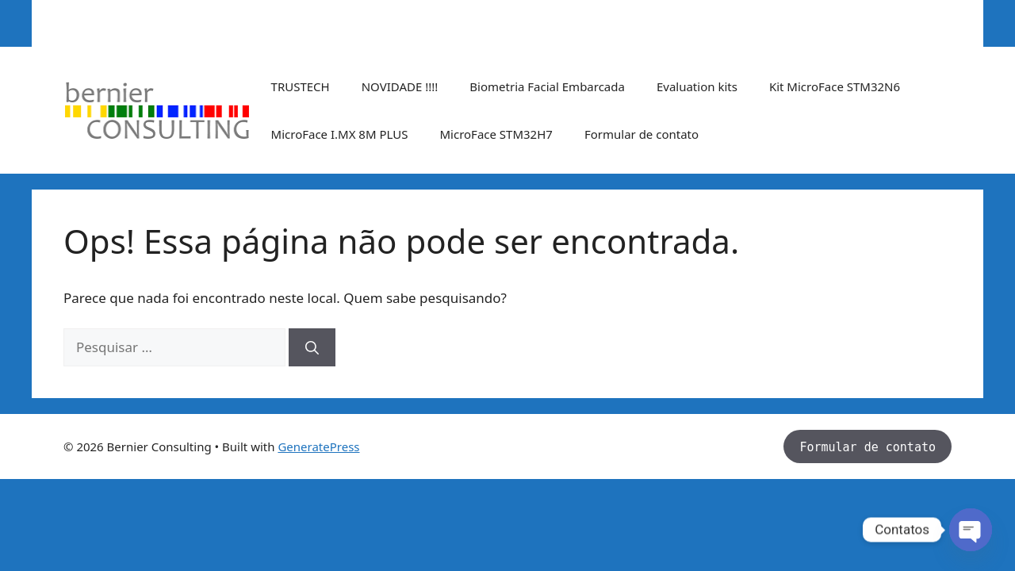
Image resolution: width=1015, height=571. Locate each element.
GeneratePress (318, 446)
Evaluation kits (697, 86)
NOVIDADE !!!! (400, 86)
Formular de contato (641, 134)
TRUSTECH (300, 86)
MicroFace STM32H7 (495, 134)
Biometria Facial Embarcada (547, 86)
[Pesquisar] (312, 347)
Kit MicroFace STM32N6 (834, 86)
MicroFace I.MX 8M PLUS (339, 134)
